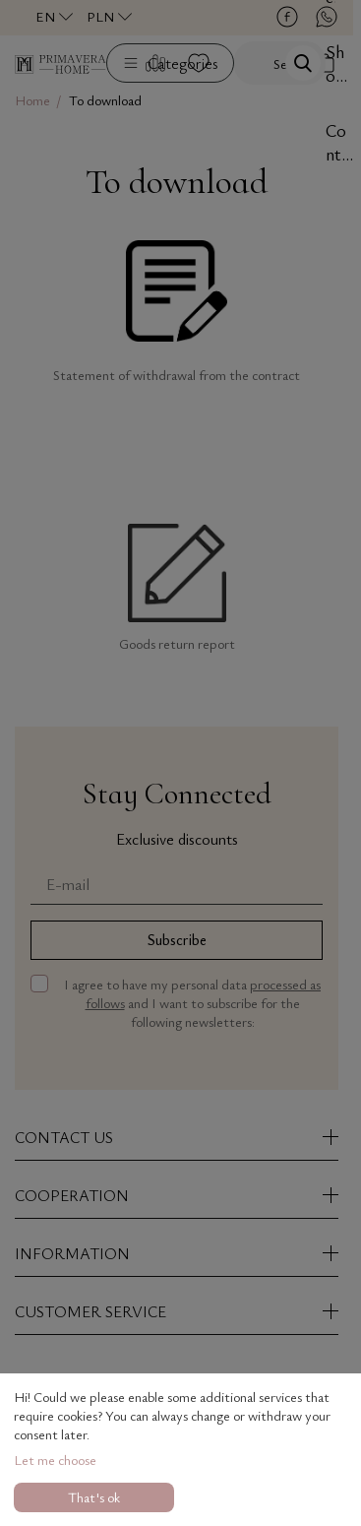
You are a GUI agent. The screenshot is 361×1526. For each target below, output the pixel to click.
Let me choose (55, 1459)
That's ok (94, 1497)
